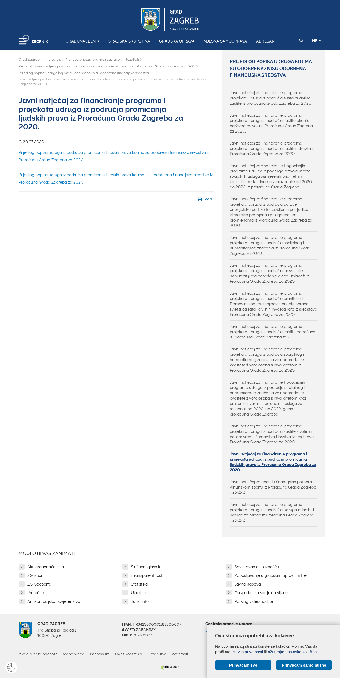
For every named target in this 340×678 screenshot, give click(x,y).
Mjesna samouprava (225, 41)
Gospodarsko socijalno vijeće (261, 592)
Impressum (99, 654)
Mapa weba (73, 654)
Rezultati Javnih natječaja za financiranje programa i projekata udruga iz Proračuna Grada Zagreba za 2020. (107, 66)
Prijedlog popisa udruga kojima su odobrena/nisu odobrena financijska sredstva (84, 73)
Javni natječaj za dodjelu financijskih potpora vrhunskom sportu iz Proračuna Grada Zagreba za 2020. (273, 487)
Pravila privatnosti (247, 652)
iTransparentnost (146, 575)
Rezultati (132, 59)
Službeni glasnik (145, 567)
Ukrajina (138, 592)
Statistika (139, 584)
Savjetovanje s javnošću (257, 567)
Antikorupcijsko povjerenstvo (53, 601)
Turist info (140, 601)
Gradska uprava (176, 41)
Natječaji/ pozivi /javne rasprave (93, 59)
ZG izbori (35, 575)
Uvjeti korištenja (128, 654)
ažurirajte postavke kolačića (292, 652)
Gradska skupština (129, 41)
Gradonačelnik (82, 41)
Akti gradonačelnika (45, 567)
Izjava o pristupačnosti (38, 654)
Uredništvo (157, 654)
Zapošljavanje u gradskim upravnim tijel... (272, 575)
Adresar (265, 41)
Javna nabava (248, 584)
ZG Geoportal (39, 584)
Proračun (35, 592)
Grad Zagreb (29, 59)
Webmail (180, 654)
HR (316, 40)
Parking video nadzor (254, 601)
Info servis (53, 59)
